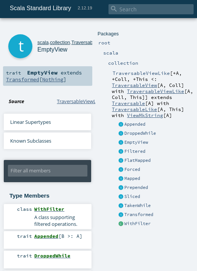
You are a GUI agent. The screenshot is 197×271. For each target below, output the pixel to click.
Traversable (128, 103)
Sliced (132, 196)
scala (43, 42)
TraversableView (134, 85)
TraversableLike (134, 109)
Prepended (136, 187)
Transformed (138, 214)
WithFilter (137, 223)
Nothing (52, 79)
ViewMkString (145, 115)
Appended (134, 124)
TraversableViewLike (155, 91)
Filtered (134, 151)
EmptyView (136, 142)
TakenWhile (137, 205)
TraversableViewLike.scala (86, 101)
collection (60, 42)
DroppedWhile (140, 133)
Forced (132, 169)
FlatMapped (137, 160)
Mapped (132, 178)
